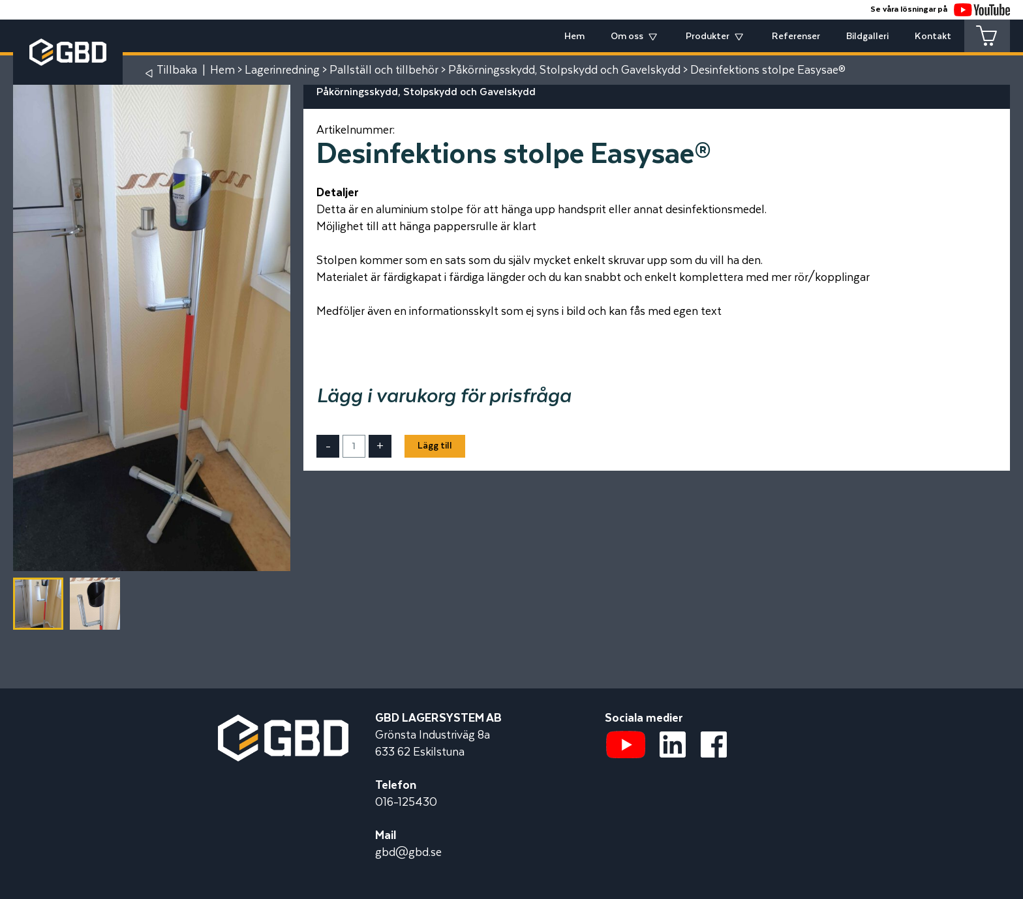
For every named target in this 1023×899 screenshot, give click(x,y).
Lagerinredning (282, 70)
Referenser (796, 36)
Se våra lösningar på (940, 9)
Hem (574, 36)
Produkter (707, 36)
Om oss (627, 36)
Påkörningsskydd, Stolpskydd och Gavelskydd (564, 70)
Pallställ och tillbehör (383, 70)
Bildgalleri (867, 36)
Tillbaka (177, 70)
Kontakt (933, 36)
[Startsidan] (283, 723)
